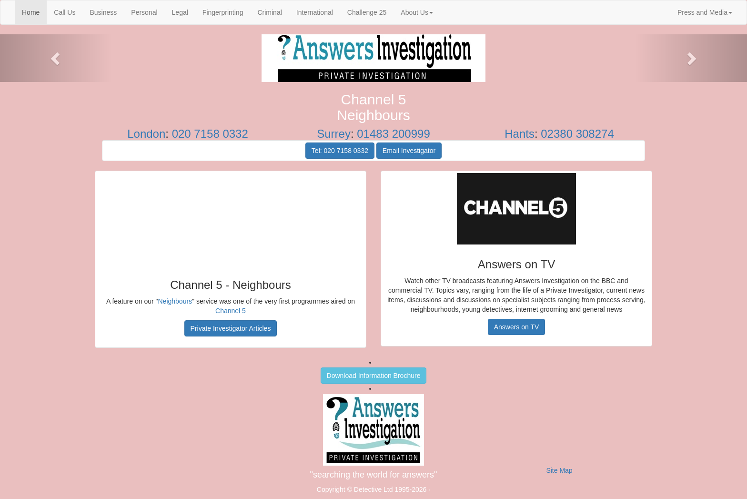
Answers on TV (516, 327)
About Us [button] (417, 12)
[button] (56, 58)
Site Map (559, 470)
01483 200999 (393, 133)
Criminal (269, 12)
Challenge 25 (367, 12)
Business (103, 12)
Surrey (334, 133)
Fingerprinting (222, 12)
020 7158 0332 (210, 133)
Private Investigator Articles (231, 328)
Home (34, 11)
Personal (144, 12)
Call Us (64, 12)
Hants (520, 133)
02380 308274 (577, 133)
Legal (180, 12)
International (314, 12)
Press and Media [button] (704, 12)
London (146, 133)
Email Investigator (409, 150)
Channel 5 (230, 311)
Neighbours (175, 301)
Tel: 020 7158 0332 (340, 150)
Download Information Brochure (374, 375)
